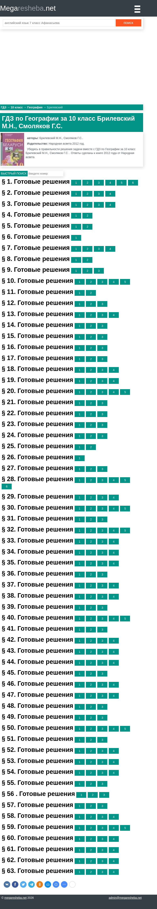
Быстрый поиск (14, 173)
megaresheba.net (15, 897)
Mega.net (28, 8)
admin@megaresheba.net (125, 897)
